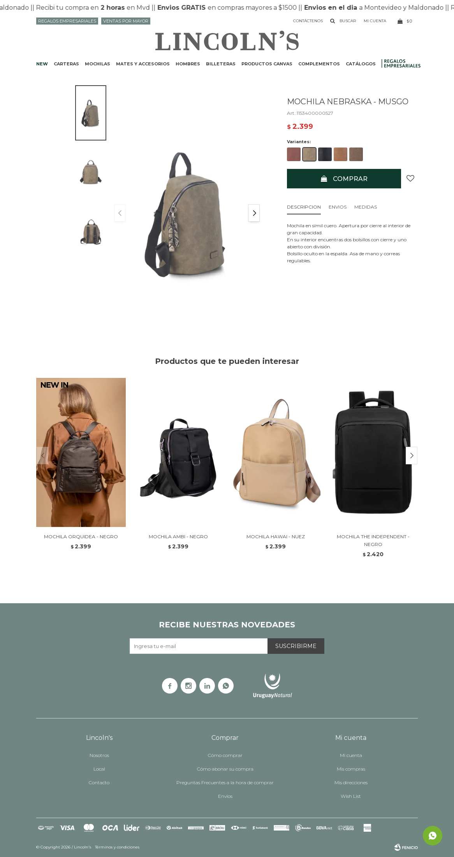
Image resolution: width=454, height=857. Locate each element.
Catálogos (361, 64)
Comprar (350, 179)
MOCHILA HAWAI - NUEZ (275, 536)
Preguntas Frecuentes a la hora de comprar (225, 782)
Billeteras (221, 64)
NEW (42, 64)
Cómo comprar (225, 755)
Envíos (225, 796)
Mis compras (351, 769)
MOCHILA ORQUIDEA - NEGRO (81, 536)
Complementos (319, 64)
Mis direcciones (351, 782)
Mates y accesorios (143, 64)
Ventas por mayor (125, 21)
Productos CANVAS (266, 64)
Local (99, 769)
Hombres (188, 64)
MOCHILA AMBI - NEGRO (178, 536)
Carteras (66, 64)
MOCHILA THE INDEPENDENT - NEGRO (373, 540)
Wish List (351, 796)
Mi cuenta (351, 755)
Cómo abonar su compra (225, 769)
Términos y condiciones (117, 847)
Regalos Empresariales (67, 21)
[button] (254, 213)
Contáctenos (308, 20)
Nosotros (99, 755)
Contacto (99, 782)
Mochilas (97, 64)
